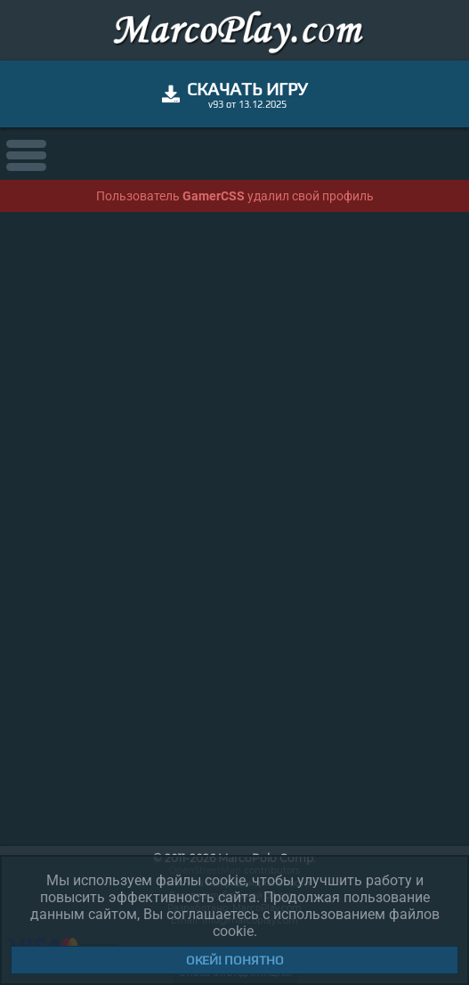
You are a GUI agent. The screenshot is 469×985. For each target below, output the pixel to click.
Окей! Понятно (235, 960)
